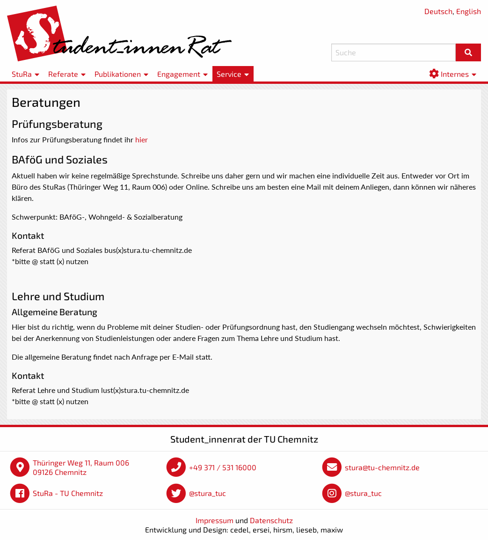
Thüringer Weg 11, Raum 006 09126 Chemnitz (81, 467)
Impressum (214, 520)
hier (141, 139)
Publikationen (118, 73)
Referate (63, 73)
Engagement (178, 73)
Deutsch (438, 11)
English (468, 11)
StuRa (22, 73)
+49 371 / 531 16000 (222, 467)
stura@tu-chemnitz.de (382, 467)
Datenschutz (271, 520)
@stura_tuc (207, 492)
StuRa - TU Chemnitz (68, 492)
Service (229, 73)
